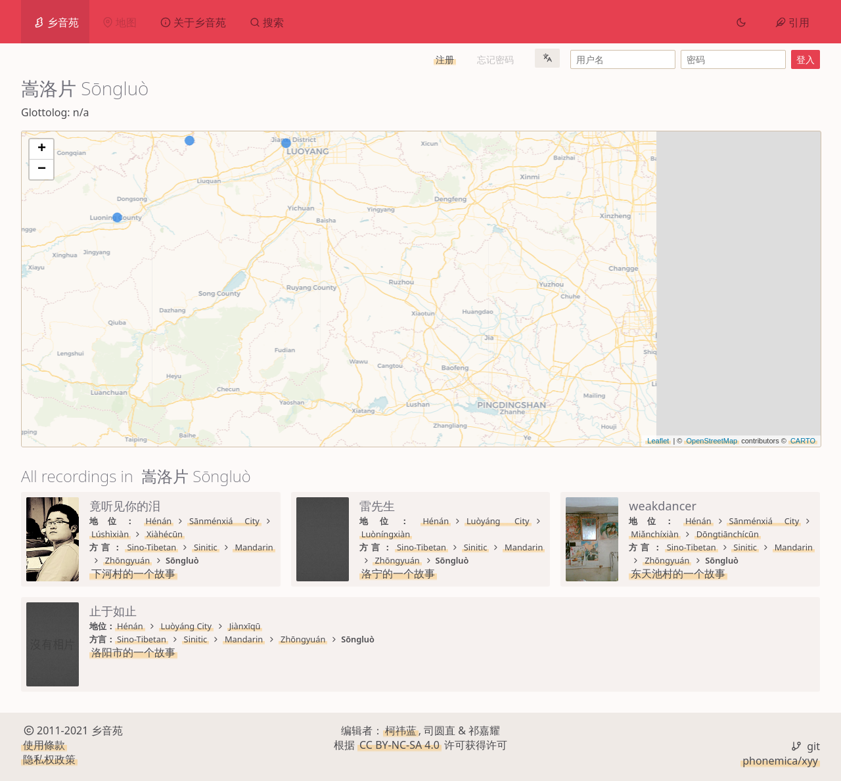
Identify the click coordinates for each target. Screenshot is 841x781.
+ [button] (41, 149)
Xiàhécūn (312, 521)
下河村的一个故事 (133, 547)
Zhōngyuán (303, 534)
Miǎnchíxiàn (263, 626)
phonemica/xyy (780, 760)
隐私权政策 (49, 760)
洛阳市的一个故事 (538, 652)
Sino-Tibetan (141, 534)
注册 (445, 59)
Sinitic (196, 534)
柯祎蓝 (401, 730)
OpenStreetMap (711, 441)
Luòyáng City (591, 521)
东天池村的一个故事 (138, 652)
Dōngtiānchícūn (335, 626)
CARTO (802, 441)
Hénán (130, 521)
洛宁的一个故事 (533, 547)
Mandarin (244, 534)
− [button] (41, 169)
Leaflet (658, 441)
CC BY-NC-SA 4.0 (399, 745)
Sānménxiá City (191, 521)
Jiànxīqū (650, 626)
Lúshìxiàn (258, 521)
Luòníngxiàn (658, 521)
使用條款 (44, 745)
